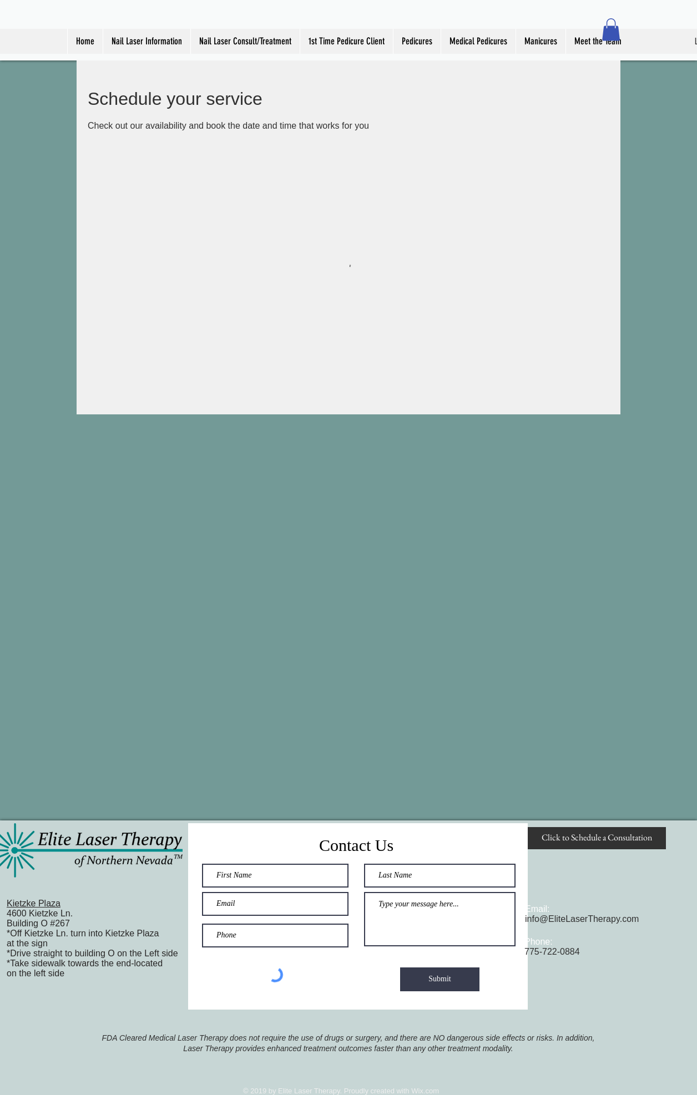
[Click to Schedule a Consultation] (597, 838)
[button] (611, 29)
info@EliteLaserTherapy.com (582, 919)
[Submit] (439, 979)
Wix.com (425, 1091)
